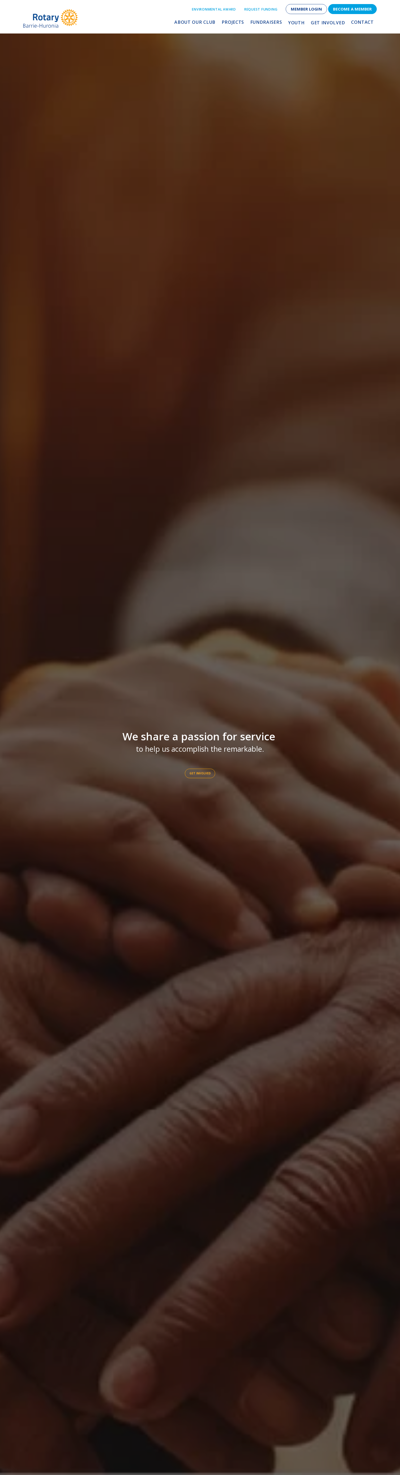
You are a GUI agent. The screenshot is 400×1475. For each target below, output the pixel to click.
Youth (299, 23)
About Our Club (201, 23)
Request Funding (261, 9)
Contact (362, 23)
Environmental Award (214, 9)
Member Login (306, 9)
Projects (238, 23)
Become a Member (352, 9)
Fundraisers (269, 23)
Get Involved (329, 23)
